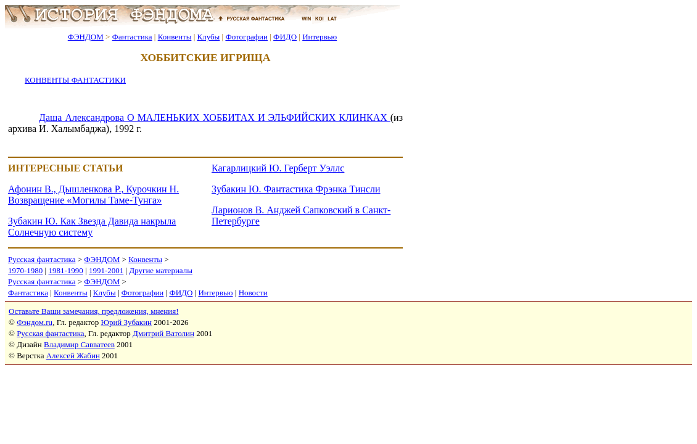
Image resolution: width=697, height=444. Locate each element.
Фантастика (132, 36)
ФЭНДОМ (86, 36)
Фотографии (246, 36)
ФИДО (285, 36)
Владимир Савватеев (79, 344)
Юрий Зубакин (126, 322)
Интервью (319, 36)
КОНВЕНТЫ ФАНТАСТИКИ (75, 79)
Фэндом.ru (34, 322)
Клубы (208, 36)
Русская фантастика (41, 259)
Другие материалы (160, 270)
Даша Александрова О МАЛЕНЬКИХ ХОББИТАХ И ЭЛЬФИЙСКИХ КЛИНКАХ (214, 117)
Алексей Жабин (73, 355)
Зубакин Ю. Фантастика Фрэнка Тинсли (296, 189)
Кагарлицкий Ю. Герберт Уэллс (278, 168)
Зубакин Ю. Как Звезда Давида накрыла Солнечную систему (92, 226)
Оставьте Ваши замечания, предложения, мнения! (93, 311)
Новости (253, 292)
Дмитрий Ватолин (163, 333)
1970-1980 (25, 270)
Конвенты (175, 36)
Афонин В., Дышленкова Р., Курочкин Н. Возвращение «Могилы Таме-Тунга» (93, 194)
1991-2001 (106, 270)
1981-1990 (65, 270)
